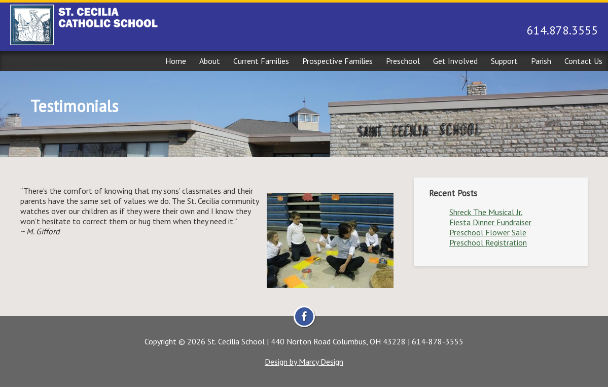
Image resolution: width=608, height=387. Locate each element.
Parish (541, 61)
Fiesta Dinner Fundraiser (490, 222)
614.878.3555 (562, 30)
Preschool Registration (488, 242)
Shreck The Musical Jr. (485, 212)
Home (175, 61)
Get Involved (455, 61)
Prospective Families (337, 61)
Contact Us (583, 61)
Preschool (403, 61)
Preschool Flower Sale (487, 232)
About (209, 61)
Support (504, 61)
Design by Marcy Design (304, 362)
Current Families (261, 61)
